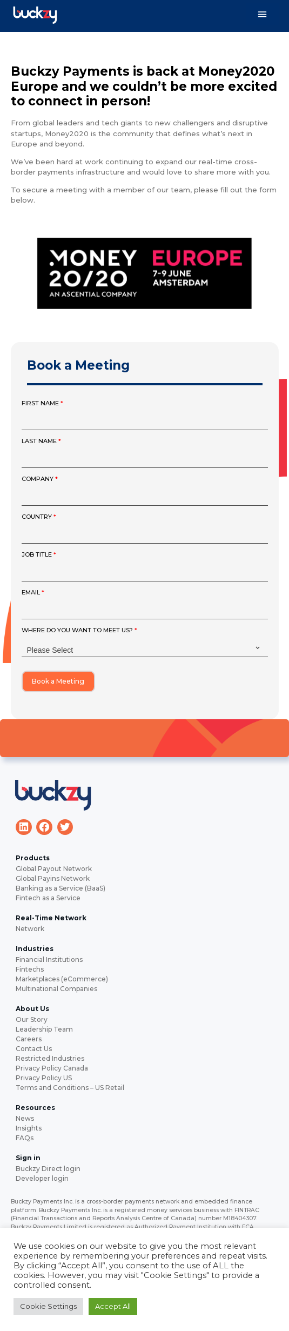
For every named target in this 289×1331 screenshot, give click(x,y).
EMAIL (145, 604)
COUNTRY (145, 529)
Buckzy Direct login (48, 1169)
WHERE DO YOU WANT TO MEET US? (145, 642)
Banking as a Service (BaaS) (60, 888)
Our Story (32, 1019)
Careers (29, 1039)
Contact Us (34, 1049)
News (25, 1118)
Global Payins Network (53, 878)
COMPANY (145, 491)
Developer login (42, 1178)
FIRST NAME (145, 415)
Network (30, 929)
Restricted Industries (50, 1058)
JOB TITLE (145, 566)
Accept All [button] (113, 1306)
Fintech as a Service (48, 898)
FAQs (24, 1138)
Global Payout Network (54, 869)
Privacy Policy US (44, 1078)
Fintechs (30, 969)
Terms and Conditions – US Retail (70, 1087)
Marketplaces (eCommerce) (62, 979)
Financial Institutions (49, 959)
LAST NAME (145, 453)
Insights (29, 1128)
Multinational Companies (56, 989)
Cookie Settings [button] (48, 1306)
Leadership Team (44, 1029)
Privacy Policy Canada (52, 1068)
